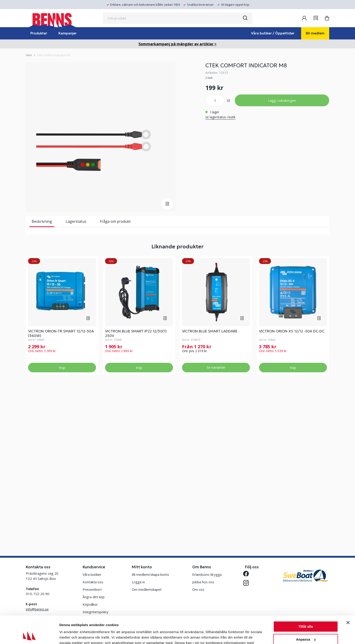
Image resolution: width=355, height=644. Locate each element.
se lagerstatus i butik (220, 117)
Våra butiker (92, 574)
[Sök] (245, 18)
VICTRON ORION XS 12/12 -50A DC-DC (291, 487)
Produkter (38, 33)
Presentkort (92, 589)
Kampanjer (67, 33)
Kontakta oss (93, 582)
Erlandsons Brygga (207, 574)
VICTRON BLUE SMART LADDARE (209, 487)
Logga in (138, 582)
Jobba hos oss (203, 582)
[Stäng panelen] (348, 596)
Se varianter (216, 523)
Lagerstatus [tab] (76, 221)
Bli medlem (315, 33)
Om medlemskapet (147, 589)
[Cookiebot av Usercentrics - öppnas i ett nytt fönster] (29, 635)
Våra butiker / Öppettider (272, 33)
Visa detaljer (69, 635)
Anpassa (306, 613)
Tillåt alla (305, 601)
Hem (29, 55)
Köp (62, 523)
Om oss (198, 589)
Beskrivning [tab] (42, 221)
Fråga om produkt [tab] (115, 221)
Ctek (209, 78)
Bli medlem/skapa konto (150, 574)
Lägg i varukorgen (282, 100)
